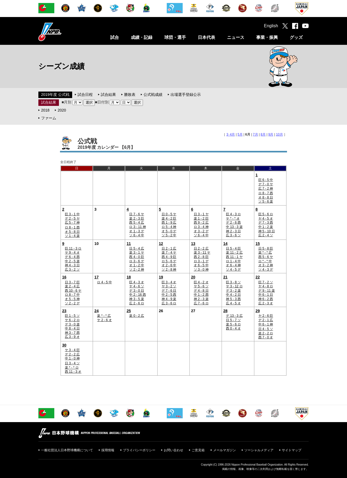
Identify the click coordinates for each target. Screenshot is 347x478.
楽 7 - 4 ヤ (169, 252)
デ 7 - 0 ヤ (265, 184)
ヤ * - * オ (233, 218)
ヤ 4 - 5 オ (265, 218)
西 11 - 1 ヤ (234, 257)
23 (64, 311)
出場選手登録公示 (186, 94)
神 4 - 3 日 (72, 265)
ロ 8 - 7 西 (265, 193)
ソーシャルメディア (258, 450)
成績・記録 (141, 37)
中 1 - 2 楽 (265, 227)
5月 (240, 134)
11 (128, 243)
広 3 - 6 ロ (169, 303)
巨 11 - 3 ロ (73, 248)
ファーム (48, 118)
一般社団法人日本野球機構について (67, 450)
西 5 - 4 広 (136, 222)
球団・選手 (175, 37)
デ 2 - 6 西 (233, 222)
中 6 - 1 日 (265, 295)
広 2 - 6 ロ (136, 303)
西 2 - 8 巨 (201, 257)
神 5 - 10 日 (266, 231)
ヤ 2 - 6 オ (104, 320)
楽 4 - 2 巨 (169, 218)
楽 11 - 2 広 (234, 252)
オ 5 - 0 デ (169, 231)
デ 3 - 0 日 (136, 290)
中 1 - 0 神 (72, 358)
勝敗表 (129, 94)
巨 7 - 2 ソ (265, 282)
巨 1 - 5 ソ (72, 316)
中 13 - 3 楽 (234, 227)
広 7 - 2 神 (265, 188)
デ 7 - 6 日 (169, 290)
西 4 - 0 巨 (136, 257)
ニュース (235, 37)
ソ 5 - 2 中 (169, 235)
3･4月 (230, 134)
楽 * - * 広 (265, 252)
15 (258, 243)
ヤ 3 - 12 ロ (234, 286)
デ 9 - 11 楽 (266, 290)
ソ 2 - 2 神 (136, 269)
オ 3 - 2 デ (201, 231)
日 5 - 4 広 (136, 248)
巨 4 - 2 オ (201, 282)
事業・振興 (267, 37)
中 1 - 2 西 (201, 295)
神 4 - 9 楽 (169, 299)
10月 (279, 134)
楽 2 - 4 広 (72, 286)
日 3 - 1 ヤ (201, 214)
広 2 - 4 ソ (265, 235)
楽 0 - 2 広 (136, 316)
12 (161, 243)
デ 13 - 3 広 (234, 316)
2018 (45, 110)
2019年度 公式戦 (55, 94)
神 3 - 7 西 (72, 333)
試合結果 (108, 94)
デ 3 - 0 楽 (72, 324)
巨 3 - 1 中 (72, 214)
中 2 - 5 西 (169, 295)
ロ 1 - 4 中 (233, 261)
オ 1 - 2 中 (136, 265)
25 (128, 311)
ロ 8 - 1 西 (72, 227)
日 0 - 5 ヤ (169, 214)
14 (225, 243)
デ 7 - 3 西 (265, 222)
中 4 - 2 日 (233, 295)
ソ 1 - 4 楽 (72, 236)
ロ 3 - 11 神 (137, 227)
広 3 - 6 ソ (233, 235)
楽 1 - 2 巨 (201, 218)
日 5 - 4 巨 (233, 248)
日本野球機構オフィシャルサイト (63, 32)
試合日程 (85, 94)
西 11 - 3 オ (73, 371)
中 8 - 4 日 (72, 328)
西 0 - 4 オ (233, 328)
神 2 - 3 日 (233, 231)
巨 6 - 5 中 (265, 180)
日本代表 (206, 37)
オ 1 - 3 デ (136, 231)
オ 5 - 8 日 (72, 232)
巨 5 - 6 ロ (265, 214)
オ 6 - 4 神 (233, 265)
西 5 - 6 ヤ (265, 257)
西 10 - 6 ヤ (73, 290)
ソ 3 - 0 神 (201, 269)
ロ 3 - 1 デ (201, 261)
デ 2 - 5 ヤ (72, 218)
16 (64, 277)
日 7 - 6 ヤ (136, 214)
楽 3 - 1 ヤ (136, 252)
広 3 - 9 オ (72, 337)
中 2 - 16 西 (137, 295)
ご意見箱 (198, 450)
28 (225, 311)
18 (128, 277)
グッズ (296, 37)
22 (258, 277)
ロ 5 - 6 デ (169, 261)
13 (193, 243)
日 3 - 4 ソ (72, 363)
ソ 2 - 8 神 (169, 269)
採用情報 (107, 450)
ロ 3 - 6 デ (136, 261)
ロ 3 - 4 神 (201, 227)
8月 (263, 134)
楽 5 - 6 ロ (233, 324)
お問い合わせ (173, 450)
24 (96, 311)
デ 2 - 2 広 (72, 354)
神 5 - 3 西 (233, 299)
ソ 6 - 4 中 (136, 235)
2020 (62, 110)
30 (64, 345)
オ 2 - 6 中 (169, 265)
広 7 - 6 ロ (201, 303)
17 (96, 277)
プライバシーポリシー (139, 450)
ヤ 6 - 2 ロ (72, 320)
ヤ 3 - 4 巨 (72, 350)
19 (161, 277)
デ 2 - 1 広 (265, 320)
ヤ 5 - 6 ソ (201, 286)
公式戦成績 (153, 94)
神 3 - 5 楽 (136, 299)
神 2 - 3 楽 (201, 299)
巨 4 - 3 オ (136, 282)
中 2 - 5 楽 (72, 261)
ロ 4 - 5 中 (104, 282)
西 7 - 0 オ (265, 337)
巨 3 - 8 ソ (233, 282)
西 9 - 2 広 (201, 222)
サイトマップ (291, 450)
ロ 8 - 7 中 (72, 295)
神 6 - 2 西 (265, 299)
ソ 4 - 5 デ (233, 269)
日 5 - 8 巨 (265, 248)
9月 (270, 134)
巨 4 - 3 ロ (233, 214)
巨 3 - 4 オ (169, 282)
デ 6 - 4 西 (72, 257)
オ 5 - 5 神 (72, 299)
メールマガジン (224, 450)
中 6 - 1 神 (265, 324)
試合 (114, 37)
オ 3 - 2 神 (265, 265)
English (271, 25)
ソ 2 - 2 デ (72, 303)
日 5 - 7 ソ (233, 320)
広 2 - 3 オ (265, 303)
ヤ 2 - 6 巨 (265, 316)
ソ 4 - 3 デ (265, 269)
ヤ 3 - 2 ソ (169, 286)
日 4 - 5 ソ (265, 329)
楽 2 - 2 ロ (265, 333)
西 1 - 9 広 (169, 222)
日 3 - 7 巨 (72, 282)
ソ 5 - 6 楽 (265, 201)
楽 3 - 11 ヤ (202, 252)
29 (258, 311)
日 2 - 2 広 (201, 248)
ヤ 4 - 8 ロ (265, 286)
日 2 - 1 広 (169, 248)
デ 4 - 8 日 (201, 290)
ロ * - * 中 (265, 261)
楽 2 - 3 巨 (136, 218)
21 (225, 277)
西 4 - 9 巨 (169, 257)
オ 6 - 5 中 (201, 265)
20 (193, 277)
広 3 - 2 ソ (72, 269)
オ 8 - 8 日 (265, 197)
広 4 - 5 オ (233, 303)
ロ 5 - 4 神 (169, 227)
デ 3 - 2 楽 (233, 290)
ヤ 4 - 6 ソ (136, 286)
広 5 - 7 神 (72, 222)
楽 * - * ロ (72, 367)
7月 (255, 134)
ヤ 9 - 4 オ (72, 252)
